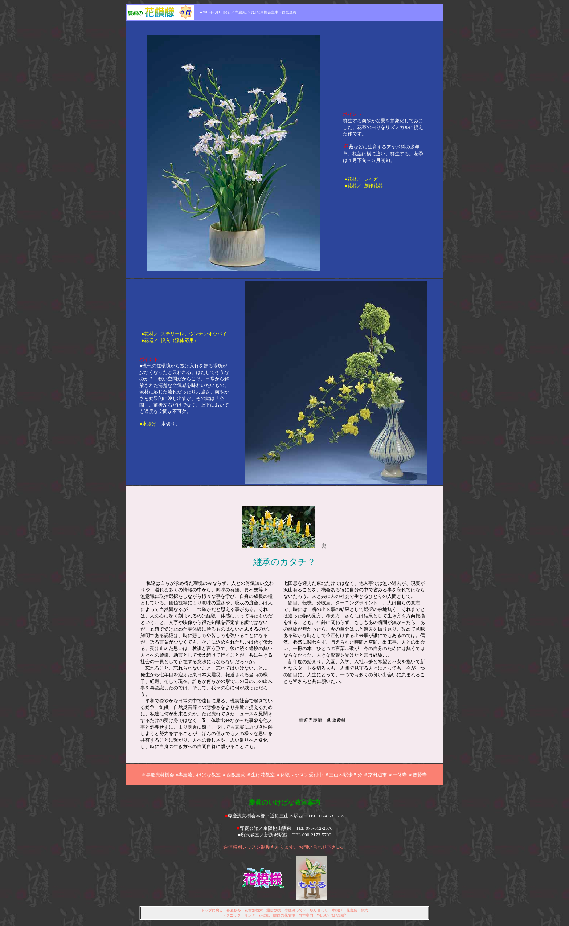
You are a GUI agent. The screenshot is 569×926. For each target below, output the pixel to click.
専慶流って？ (295, 910)
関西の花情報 (284, 915)
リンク (249, 915)
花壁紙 (264, 915)
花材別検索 (254, 910)
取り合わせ (319, 910)
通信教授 (273, 910)
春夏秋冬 (233, 910)
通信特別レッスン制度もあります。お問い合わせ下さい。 (284, 847)
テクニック (231, 915)
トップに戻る (212, 910)
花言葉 (351, 910)
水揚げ (337, 910)
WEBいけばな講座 (332, 915)
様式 (364, 910)
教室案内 (306, 915)
